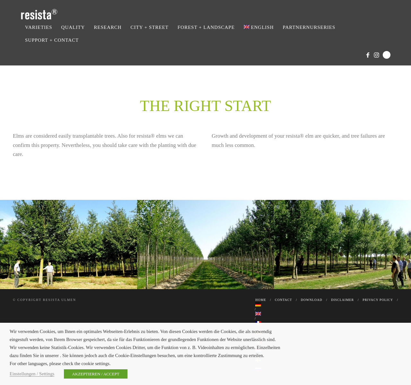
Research (107, 27)
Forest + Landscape (206, 27)
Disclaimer (342, 300)
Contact (283, 300)
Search (386, 55)
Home (260, 300)
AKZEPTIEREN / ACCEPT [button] (95, 374)
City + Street (150, 27)
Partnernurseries (309, 27)
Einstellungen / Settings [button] (32, 373)
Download (311, 300)
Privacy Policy (378, 300)
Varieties (38, 27)
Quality (73, 27)
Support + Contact (52, 40)
